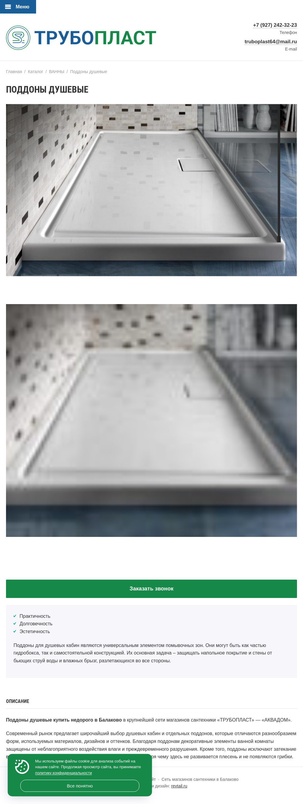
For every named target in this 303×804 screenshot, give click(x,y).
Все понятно (80, 785)
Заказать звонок (151, 589)
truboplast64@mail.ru (271, 42)
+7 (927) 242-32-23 (275, 25)
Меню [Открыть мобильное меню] (22, 6)
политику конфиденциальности (63, 773)
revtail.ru (179, 786)
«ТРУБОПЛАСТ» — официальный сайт (81, 39)
